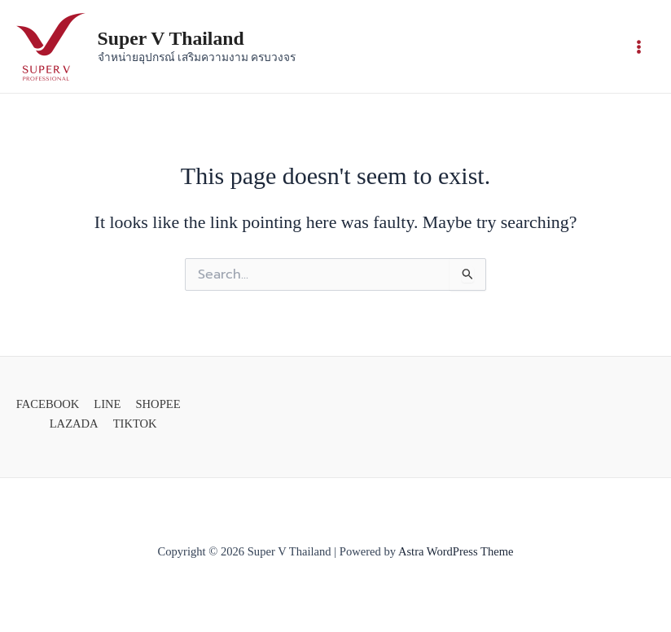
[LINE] (105, 404)
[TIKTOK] (132, 424)
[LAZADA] (72, 424)
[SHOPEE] (155, 404)
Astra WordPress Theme (456, 551)
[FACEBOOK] (45, 404)
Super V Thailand (171, 38)
